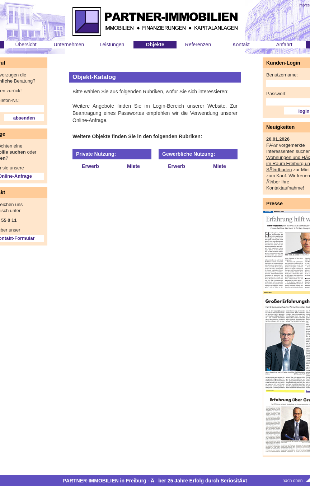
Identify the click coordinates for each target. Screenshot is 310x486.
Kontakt (240, 44)
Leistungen (112, 44)
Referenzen (198, 44)
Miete (133, 166)
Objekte (155, 44)
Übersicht (25, 44)
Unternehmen (69, 44)
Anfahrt (284, 44)
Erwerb (90, 166)
